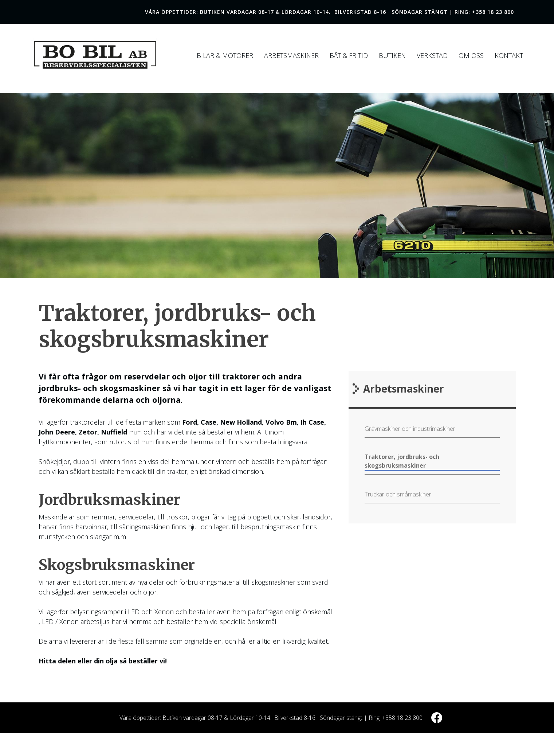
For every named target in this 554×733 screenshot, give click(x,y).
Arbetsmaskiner (291, 55)
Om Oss (471, 55)
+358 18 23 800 (493, 11)
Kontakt (509, 55)
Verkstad (432, 55)
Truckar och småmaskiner (398, 494)
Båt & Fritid (349, 55)
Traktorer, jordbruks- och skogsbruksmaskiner (402, 461)
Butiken (392, 55)
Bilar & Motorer (225, 55)
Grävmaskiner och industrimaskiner (410, 429)
